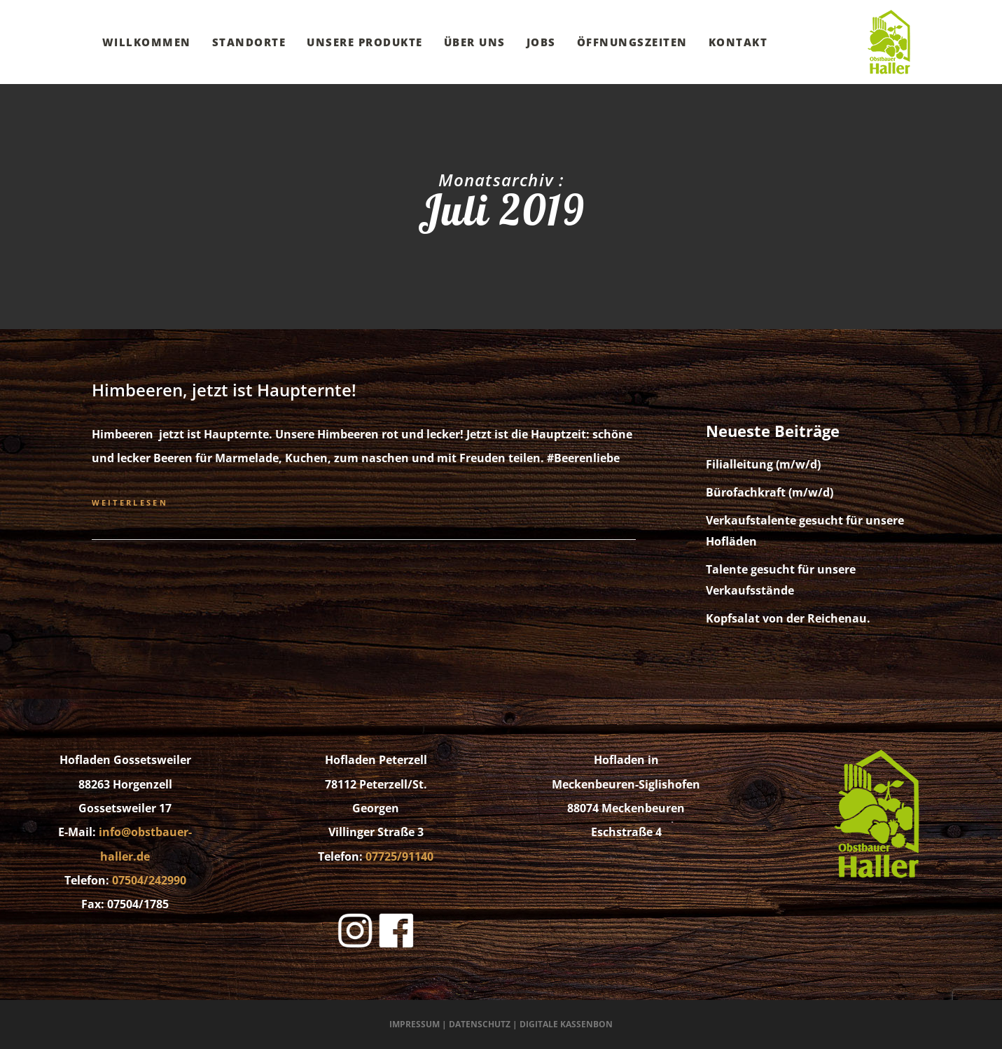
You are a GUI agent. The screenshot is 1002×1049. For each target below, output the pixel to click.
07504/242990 (149, 880)
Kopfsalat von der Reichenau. (788, 618)
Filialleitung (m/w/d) (763, 464)
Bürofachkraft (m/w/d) (769, 492)
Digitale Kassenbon (566, 1024)
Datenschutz (479, 1024)
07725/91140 (399, 856)
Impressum (414, 1024)
